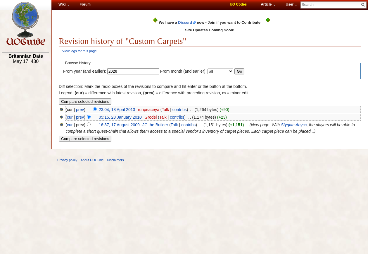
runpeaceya (148, 109)
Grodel (150, 117)
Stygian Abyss (294, 124)
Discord (185, 22)
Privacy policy (67, 160)
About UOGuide (92, 160)
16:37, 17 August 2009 (119, 124)
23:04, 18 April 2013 (117, 109)
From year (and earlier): (84, 71)
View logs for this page (79, 51)
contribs (179, 109)
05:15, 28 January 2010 (120, 117)
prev (80, 109)
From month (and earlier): (183, 71)
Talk (165, 109)
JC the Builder (155, 124)
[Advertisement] (25, 157)
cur (69, 117)
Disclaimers (115, 160)
